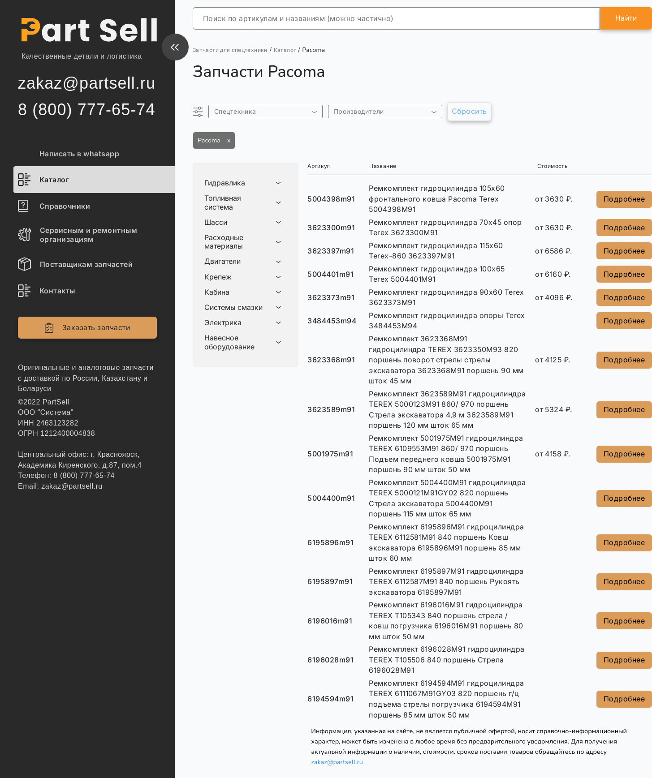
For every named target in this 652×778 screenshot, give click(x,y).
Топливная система (222, 202)
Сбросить (469, 111)
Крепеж (218, 277)
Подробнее (624, 198)
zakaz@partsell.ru (337, 761)
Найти (626, 17)
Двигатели (222, 261)
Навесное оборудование (229, 342)
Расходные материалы (223, 241)
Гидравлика (224, 183)
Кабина (216, 292)
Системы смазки (233, 307)
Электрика (223, 322)
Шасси (215, 222)
